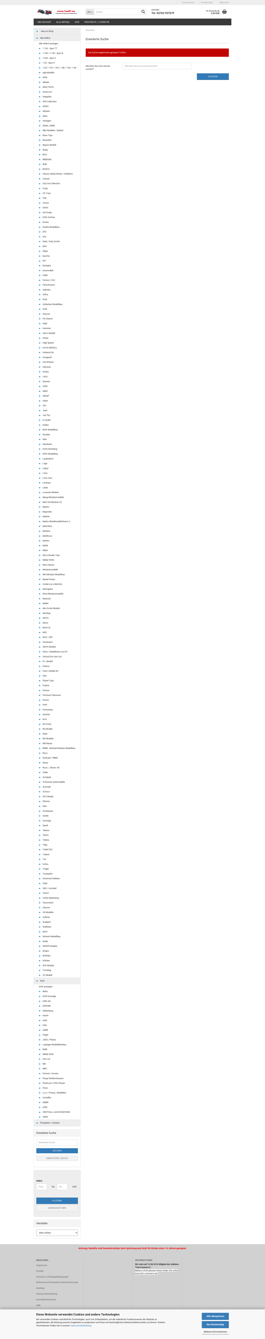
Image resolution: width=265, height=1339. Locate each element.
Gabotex (45, 289)
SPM (43, 1107)
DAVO (43, 207)
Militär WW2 (46, 560)
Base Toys (46, 135)
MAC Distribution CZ (50, 502)
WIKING (44, 955)
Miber (43, 550)
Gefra (43, 294)
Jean (43, 410)
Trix (42, 859)
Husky (44, 371)
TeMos (44, 840)
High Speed (46, 343)
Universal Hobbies (49, 878)
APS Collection (48, 101)
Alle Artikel (63, 22)
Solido (44, 815)
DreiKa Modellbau (49, 227)
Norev (43, 623)
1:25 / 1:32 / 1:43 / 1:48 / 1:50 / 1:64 (57, 67)
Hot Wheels (46, 362)
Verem (44, 893)
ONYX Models (47, 647)
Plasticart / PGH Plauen (52, 1083)
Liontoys (45, 482)
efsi (42, 236)
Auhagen (45, 120)
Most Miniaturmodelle (51, 593)
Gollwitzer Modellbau (51, 304)
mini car (44, 1059)
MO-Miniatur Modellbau (52, 574)
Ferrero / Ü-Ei (47, 280)
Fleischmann (47, 285)
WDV (43, 931)
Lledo (43, 487)
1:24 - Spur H (47, 63)
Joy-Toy (44, 415)
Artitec (44, 106)
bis (53, 1186)
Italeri (43, 400)
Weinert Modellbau (50, 936)
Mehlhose (45, 536)
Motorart (45, 598)
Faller (43, 275)
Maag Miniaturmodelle (51, 497)
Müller (44, 603)
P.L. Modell (46, 661)
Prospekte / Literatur (96, 22)
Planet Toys (46, 680)
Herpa (43, 338)
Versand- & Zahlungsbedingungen (52, 1276)
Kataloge (40, 1288)
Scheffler (45, 1097)
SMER (43, 1102)
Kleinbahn (45, 444)
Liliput (43, 468)
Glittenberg (46, 1010)
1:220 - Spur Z (47, 58)
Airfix (43, 77)
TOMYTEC (46, 849)
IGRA (43, 386)
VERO (43, 1117)
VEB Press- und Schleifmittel (54, 1112)
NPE (43, 632)
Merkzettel (223, 2)
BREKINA (45, 159)
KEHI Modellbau (48, 429)
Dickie (44, 222)
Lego (43, 463)
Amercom (45, 92)
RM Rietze (45, 743)
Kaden (44, 425)
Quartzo (44, 714)
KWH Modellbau (48, 454)
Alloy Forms (46, 87)
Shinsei (44, 801)
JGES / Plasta (47, 1039)
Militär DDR (46, 1054)
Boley (43, 150)
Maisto (44, 507)
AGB (38, 1305)
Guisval (44, 314)
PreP (43, 704)
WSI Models (46, 965)
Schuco (44, 791)
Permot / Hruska (48, 1073)
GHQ (43, 299)
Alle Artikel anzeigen (48, 43)
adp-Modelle (46, 72)
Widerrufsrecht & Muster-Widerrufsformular (57, 1282)
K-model (45, 420)
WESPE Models (48, 946)
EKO (43, 246)
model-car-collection (50, 584)
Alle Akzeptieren (215, 1316)
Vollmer (44, 917)
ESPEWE (45, 1006)
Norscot (44, 627)
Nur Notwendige (215, 1324)
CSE (42, 198)
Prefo (43, 1088)
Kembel (44, 434)
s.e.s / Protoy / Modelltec (52, 1092)
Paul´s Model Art (48, 671)
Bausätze (45, 140)
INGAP (44, 396)
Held (43, 1020)
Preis (39, 1181)
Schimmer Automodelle (52, 782)
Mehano (44, 531)
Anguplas (45, 96)
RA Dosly (45, 724)
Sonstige (45, 820)
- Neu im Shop (44, 22)
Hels (43, 1025)
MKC (43, 1068)
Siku (43, 806)
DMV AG (45, 1001)
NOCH (44, 618)
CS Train (45, 193)
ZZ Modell (45, 975)
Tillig (43, 845)
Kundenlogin (206, 2)
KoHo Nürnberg (48, 449)
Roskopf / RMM (48, 758)
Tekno (44, 835)
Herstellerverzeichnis (46, 1299)
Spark (43, 825)
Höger (43, 1034)
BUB (43, 164)
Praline (44, 685)
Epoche (44, 256)
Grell (43, 309)
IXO (42, 405)
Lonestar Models (49, 492)
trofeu (43, 864)
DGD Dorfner (47, 217)
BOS (43, 154)
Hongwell (45, 357)
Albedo (44, 82)
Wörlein (44, 960)
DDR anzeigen (45, 986)
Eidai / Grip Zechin (49, 241)
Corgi (43, 188)
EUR (74, 1186)
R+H (43, 719)
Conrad (44, 178)
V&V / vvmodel (47, 888)
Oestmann (46, 642)
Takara (44, 830)
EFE (42, 231)
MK (42, 1064)
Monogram (46, 589)
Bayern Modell (47, 145)
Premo (44, 700)
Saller (43, 772)
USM (43, 883)
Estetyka (45, 265)
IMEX (43, 391)
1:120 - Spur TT (48, 48)
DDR (77, 22)
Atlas (43, 116)
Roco (43, 753)
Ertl (42, 260)
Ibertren (44, 381)
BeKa (43, 991)
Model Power (47, 579)
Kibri (43, 439)
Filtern (57, 1200)
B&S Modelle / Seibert (51, 130)
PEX (42, 676)
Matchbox (45, 526)
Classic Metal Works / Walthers (56, 174)
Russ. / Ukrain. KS (49, 767)
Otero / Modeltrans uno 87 (53, 651)
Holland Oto (46, 352)
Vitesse (44, 907)
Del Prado (45, 212)
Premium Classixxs (50, 695)
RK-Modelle (46, 738)
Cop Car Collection (49, 183)
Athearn (44, 111)
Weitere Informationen (215, 1331)
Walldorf (45, 922)
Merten (44, 540)
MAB (43, 1049)
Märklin (44, 516)
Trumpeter (46, 873)
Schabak (45, 777)
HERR (43, 1030)
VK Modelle (46, 912)
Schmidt (45, 787)
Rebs (43, 734)
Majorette (45, 511)
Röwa (43, 762)
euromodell (46, 270)
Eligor (43, 251)
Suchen (213, 76)
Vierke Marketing (49, 898)
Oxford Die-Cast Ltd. (50, 656)
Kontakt (40, 1271)
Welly (43, 941)
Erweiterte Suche (57, 1158)
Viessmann (46, 902)
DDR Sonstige (47, 996)
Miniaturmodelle (48, 569)
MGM (43, 545)
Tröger (44, 869)
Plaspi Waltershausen (51, 1078)
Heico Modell (47, 333)
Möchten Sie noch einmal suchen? (98, 67)
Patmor (44, 666)
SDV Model (46, 796)
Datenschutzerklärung (80, 1325)
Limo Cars (45, 478)
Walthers (45, 927)
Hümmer (45, 367)
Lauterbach (46, 458)
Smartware (46, 811)
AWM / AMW (47, 125)
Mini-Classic (46, 565)
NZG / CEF (46, 637)
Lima (43, 473)
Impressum (41, 1265)
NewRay (45, 613)
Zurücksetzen (57, 1208)
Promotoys (46, 709)
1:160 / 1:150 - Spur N (51, 53)
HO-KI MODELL (48, 347)
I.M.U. (43, 376)
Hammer (45, 328)
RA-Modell (45, 729)
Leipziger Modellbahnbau (52, 1044)
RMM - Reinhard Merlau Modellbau (57, 748)
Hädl (43, 323)
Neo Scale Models (49, 608)
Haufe (44, 1015)
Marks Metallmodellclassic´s (54, 521)
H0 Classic (46, 318)
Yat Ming (45, 970)
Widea (44, 951)
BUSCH (44, 169)
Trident (44, 854)
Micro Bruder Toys (49, 555)
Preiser (44, 690)
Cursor (44, 203)
